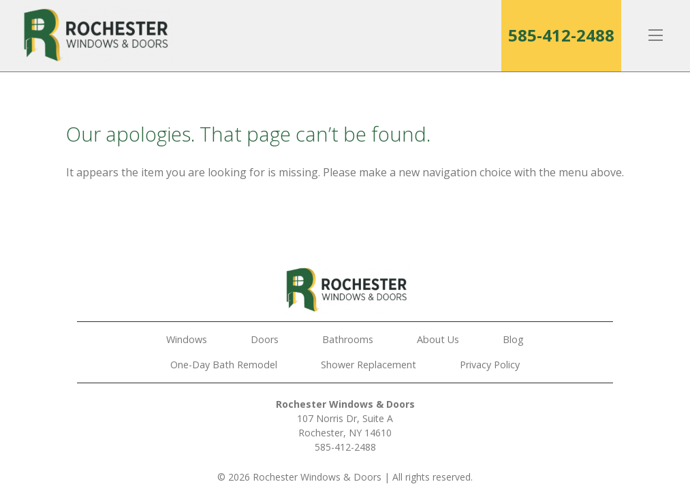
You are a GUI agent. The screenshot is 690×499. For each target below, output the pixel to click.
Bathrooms (347, 339)
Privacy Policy (490, 364)
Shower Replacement (368, 364)
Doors (265, 339)
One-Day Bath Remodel (223, 364)
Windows (186, 339)
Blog (513, 339)
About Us (438, 339)
